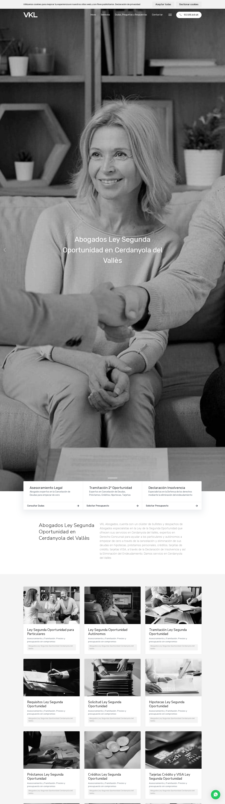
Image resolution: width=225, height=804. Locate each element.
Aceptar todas (163, 4)
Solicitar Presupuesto (112, 507)
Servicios (105, 14)
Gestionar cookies (188, 4)
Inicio (93, 14)
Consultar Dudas (53, 507)
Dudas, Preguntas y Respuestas (131, 14)
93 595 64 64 (189, 15)
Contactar (157, 14)
